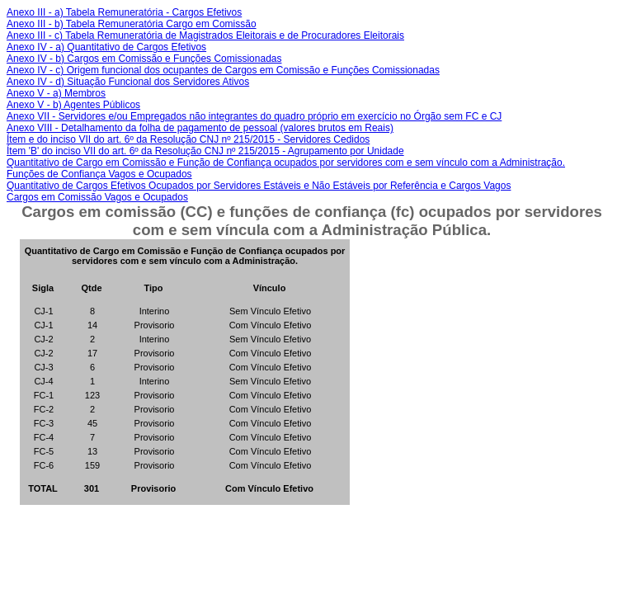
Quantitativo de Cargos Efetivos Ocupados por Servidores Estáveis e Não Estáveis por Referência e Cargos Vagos (259, 185)
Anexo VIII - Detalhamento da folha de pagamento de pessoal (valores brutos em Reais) (200, 128)
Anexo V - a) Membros (56, 93)
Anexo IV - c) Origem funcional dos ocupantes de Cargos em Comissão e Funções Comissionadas (223, 70)
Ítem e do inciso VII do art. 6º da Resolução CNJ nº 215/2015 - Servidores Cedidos (188, 139)
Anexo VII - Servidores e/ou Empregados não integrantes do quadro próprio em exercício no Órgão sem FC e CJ (254, 116)
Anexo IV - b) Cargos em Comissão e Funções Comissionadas (144, 58)
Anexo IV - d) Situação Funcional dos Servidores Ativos (128, 81)
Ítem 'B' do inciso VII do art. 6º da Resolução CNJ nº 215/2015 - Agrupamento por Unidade (205, 151)
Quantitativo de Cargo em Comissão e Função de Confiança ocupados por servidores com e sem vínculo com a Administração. (286, 162)
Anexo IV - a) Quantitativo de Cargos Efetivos (106, 47)
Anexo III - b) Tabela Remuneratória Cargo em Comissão (132, 24)
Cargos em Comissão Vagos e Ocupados (97, 197)
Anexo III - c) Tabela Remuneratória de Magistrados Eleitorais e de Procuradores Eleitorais (205, 35)
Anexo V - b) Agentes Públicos (73, 105)
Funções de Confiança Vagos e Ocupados (99, 174)
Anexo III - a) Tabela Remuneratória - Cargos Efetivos (124, 12)
